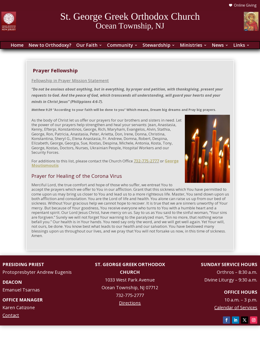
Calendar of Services (235, 307)
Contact (10, 315)
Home (17, 46)
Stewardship (156, 46)
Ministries (191, 46)
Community (120, 46)
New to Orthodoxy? (50, 46)
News (218, 46)
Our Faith (87, 46)
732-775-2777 (146, 161)
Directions (130, 303)
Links (239, 46)
